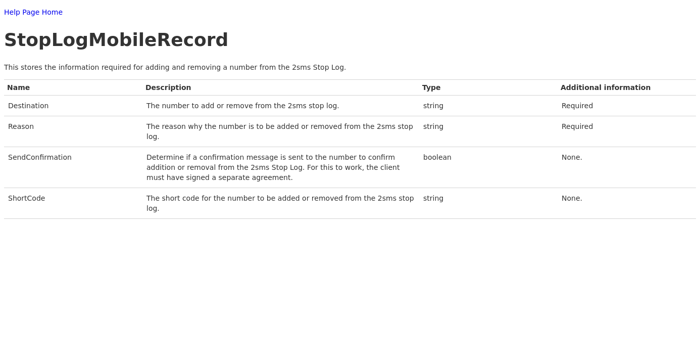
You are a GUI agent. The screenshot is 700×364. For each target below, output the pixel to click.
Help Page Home (33, 12)
